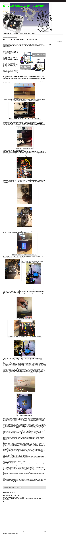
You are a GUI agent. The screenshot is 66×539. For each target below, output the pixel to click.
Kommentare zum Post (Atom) (13, 533)
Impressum (33, 33)
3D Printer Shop (15, 33)
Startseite (5, 33)
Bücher (9, 33)
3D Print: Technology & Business (23, 6)
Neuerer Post (6, 531)
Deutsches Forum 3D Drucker (25, 33)
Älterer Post (44, 531)
